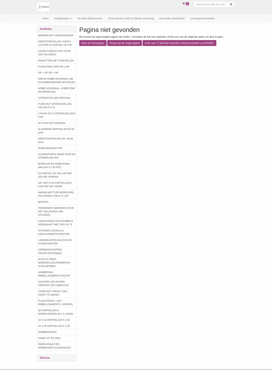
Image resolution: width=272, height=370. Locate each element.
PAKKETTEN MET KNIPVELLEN (56, 60)
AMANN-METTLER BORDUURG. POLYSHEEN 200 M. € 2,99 (56, 194)
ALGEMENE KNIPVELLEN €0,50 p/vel (56, 131)
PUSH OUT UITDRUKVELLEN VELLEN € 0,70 (54, 106)
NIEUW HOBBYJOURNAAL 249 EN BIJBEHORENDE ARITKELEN (56, 80)
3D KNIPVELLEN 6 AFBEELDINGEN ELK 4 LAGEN (55, 312)
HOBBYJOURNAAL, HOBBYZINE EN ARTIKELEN (56, 90)
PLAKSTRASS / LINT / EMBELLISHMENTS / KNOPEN (55, 302)
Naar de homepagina (93, 43)
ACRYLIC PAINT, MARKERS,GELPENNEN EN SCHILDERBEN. (54, 262)
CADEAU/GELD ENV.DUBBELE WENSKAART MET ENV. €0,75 (55, 223)
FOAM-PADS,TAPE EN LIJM (53, 66)
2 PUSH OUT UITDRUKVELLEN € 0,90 (56, 115)
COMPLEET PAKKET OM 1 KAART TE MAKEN (53, 293)
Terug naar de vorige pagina (124, 43)
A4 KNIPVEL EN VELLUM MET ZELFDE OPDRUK (55, 175)
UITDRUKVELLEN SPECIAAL (54, 97)
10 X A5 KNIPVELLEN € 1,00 (54, 326)
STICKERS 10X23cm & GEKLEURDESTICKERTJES (54, 232)
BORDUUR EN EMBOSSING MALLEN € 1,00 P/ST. (54, 165)
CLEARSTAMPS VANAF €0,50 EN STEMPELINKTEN (56, 156)
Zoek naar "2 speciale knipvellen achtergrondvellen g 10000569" (179, 43)
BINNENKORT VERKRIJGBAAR (55, 35)
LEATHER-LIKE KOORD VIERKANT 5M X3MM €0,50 (53, 283)
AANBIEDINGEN (47, 332)
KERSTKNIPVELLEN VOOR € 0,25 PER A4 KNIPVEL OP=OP (55, 43)
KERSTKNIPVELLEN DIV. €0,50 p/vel (55, 140)
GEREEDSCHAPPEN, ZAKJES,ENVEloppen (50, 251)
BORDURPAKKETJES (50, 148)
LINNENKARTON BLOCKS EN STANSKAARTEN (55, 242)
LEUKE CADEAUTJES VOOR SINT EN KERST (54, 53)
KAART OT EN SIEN (49, 338)
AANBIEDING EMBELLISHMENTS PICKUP (54, 274)
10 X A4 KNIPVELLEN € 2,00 (54, 319)
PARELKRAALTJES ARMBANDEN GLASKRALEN (54, 346)
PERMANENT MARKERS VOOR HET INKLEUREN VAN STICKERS (56, 211)
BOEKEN (43, 202)
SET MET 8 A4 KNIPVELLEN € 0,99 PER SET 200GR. (55, 184)
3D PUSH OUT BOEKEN (51, 123)
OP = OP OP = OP (48, 72)
